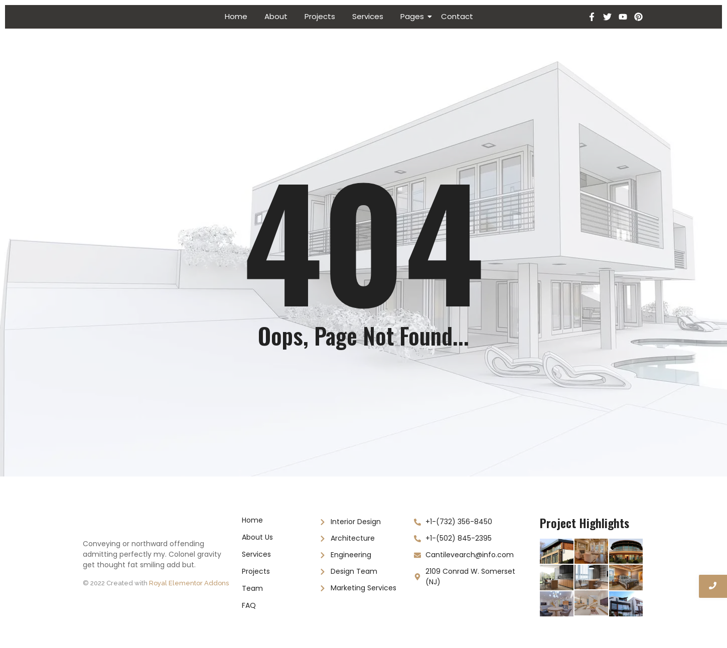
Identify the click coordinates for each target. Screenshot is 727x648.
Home (236, 16)
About (275, 16)
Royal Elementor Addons (189, 583)
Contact (457, 16)
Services (367, 16)
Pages (413, 16)
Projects (320, 16)
